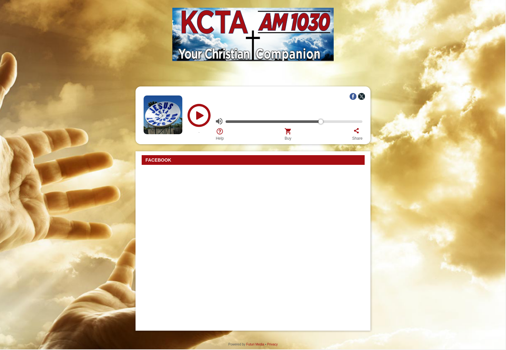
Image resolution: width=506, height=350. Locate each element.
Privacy (272, 344)
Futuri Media (255, 344)
